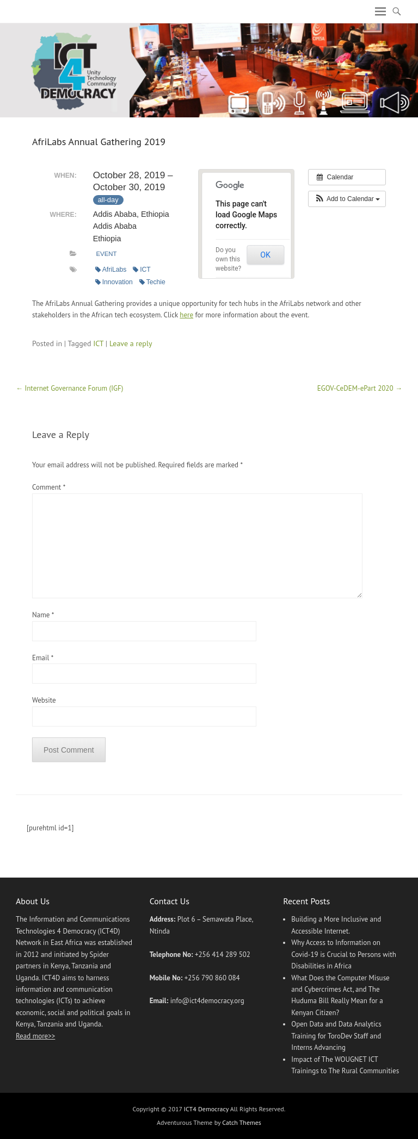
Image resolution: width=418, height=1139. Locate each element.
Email (42, 657)
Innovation (114, 282)
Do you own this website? (228, 259)
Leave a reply (130, 343)
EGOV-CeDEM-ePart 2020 (359, 388)
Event (106, 254)
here (186, 315)
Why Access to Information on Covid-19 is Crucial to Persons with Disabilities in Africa (343, 954)
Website (44, 700)
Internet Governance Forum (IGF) (69, 388)
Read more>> (35, 1036)
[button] (347, 198)
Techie (152, 282)
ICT (142, 269)
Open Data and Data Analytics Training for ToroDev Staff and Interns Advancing (336, 1035)
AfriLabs (111, 269)
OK (265, 255)
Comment (48, 487)
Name (43, 614)
